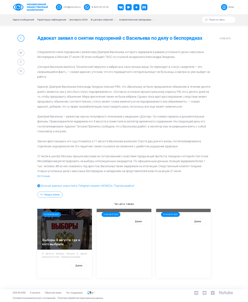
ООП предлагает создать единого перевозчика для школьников (122, 202)
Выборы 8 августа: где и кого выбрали (61, 242)
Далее (78, 265)
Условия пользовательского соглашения (34, 298)
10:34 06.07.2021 (170, 214)
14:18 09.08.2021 (51, 214)
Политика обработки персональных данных (80, 298)
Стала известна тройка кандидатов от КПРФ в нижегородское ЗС (179, 202)
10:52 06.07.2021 (111, 214)
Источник (43, 176)
